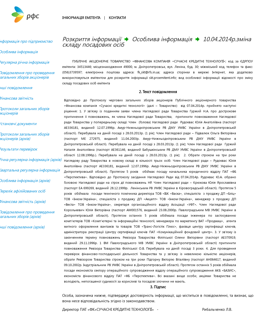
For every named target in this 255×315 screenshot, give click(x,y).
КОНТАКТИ (117, 17)
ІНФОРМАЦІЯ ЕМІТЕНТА (81, 17)
